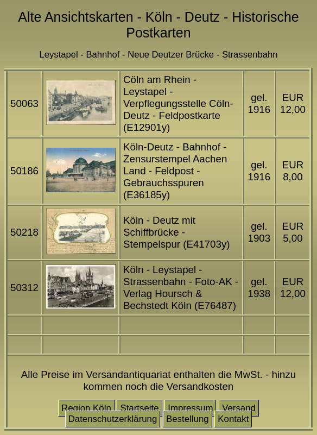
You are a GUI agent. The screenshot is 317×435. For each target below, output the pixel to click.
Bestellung (187, 419)
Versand (239, 408)
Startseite (139, 408)
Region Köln (86, 408)
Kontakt (233, 419)
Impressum (190, 408)
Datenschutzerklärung (112, 419)
